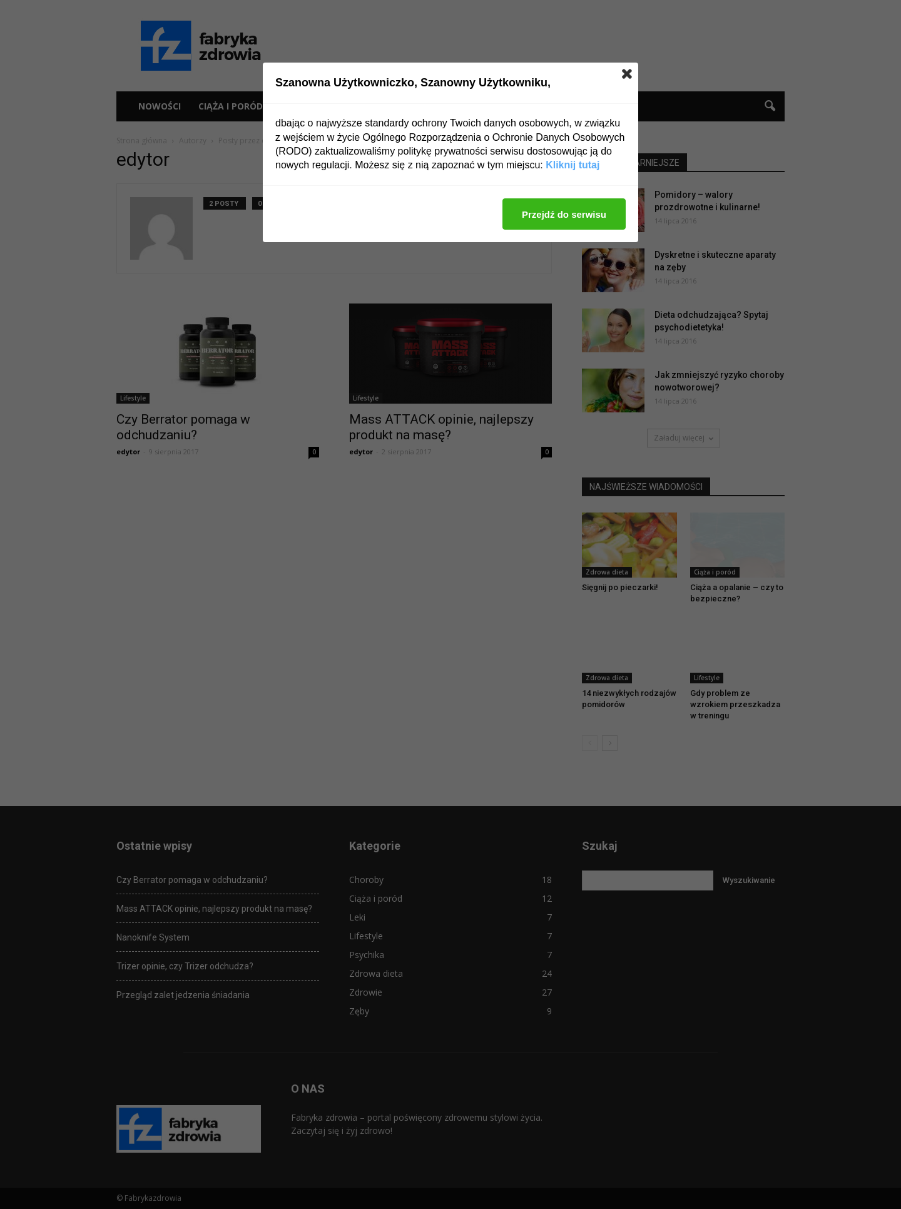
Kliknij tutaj (572, 165)
